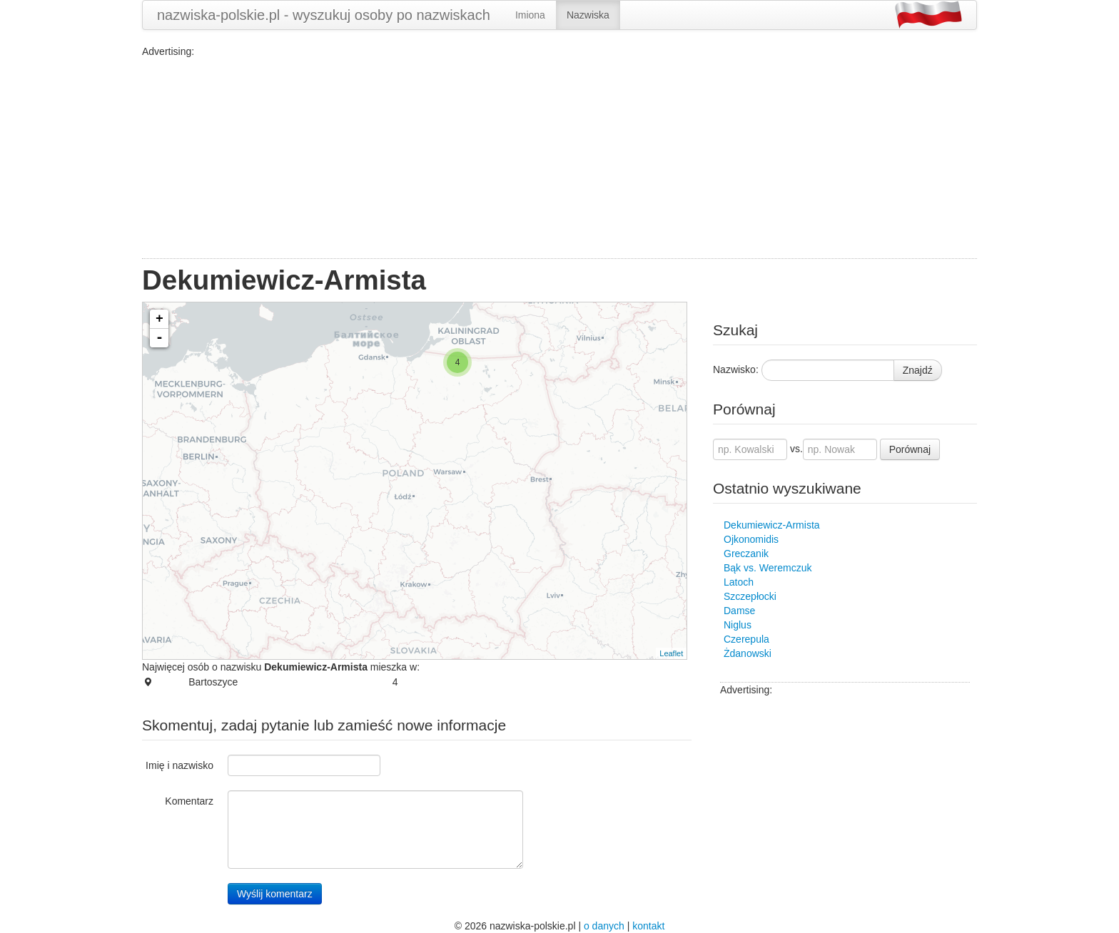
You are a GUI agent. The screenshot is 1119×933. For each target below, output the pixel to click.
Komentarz (189, 801)
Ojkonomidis (751, 539)
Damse (739, 610)
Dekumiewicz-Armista (772, 525)
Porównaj (910, 449)
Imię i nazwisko (179, 765)
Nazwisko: (736, 369)
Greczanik (746, 553)
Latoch (739, 582)
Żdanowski (747, 653)
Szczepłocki (750, 596)
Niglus (737, 625)
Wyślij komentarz (275, 893)
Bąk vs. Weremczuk (767, 567)
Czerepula (746, 639)
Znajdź (918, 370)
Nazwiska (588, 15)
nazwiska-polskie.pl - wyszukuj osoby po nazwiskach (323, 15)
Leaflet (671, 653)
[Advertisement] (559, 158)
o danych (604, 926)
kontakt (648, 926)
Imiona (530, 15)
